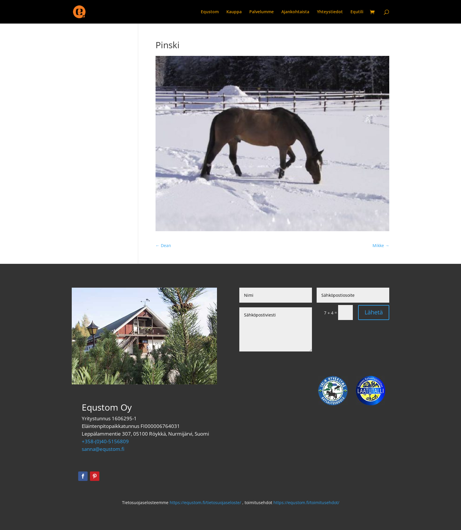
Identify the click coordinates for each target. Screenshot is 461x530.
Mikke (381, 245)
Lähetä (374, 312)
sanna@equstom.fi (103, 449)
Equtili (356, 12)
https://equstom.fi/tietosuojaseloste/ (205, 502)
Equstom (210, 12)
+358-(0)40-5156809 (105, 441)
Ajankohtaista (295, 12)
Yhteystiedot (330, 12)
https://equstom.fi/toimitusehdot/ (306, 502)
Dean (163, 245)
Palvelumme (261, 12)
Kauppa (234, 12)
